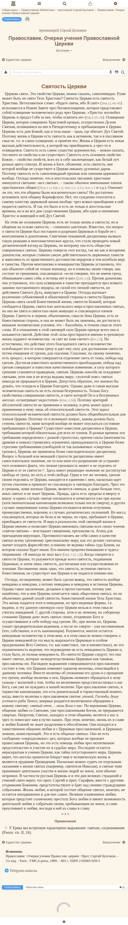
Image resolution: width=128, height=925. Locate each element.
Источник (64, 50)
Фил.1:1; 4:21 (74, 187)
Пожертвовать (12, 19)
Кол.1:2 (90, 187)
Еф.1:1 (58, 187)
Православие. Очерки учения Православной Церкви (64, 40)
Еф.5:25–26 (94, 117)
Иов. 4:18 (67, 400)
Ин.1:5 (96, 339)
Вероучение (112, 59)
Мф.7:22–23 (72, 554)
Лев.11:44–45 (111, 103)
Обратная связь (35, 887)
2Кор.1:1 (45, 187)
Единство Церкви (18, 59)
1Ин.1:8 (83, 278)
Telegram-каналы (23, 870)
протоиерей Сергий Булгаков (62, 30)
